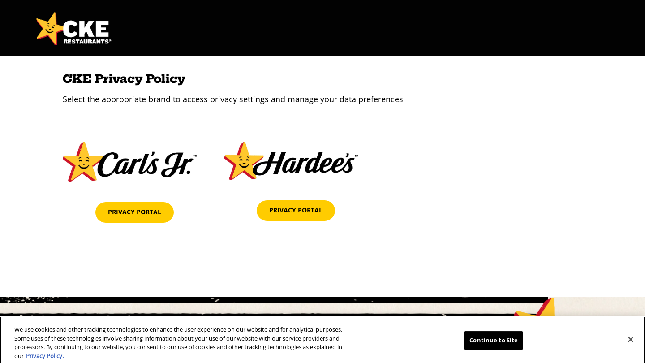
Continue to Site (493, 343)
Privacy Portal (134, 211)
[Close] (631, 342)
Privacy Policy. (45, 358)
